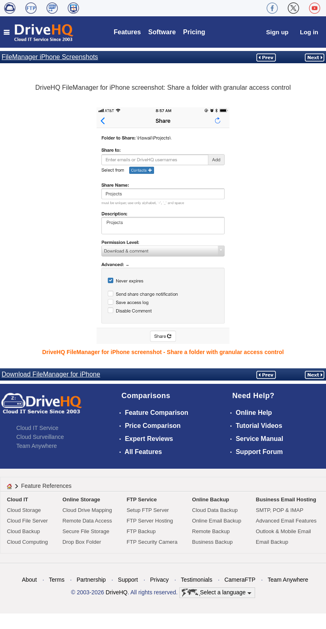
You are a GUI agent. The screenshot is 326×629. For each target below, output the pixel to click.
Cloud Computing (27, 542)
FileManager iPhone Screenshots (50, 56)
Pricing (194, 32)
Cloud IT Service (37, 428)
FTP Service (142, 499)
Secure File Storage (85, 531)
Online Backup (210, 499)
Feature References (46, 486)
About (29, 579)
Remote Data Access (87, 521)
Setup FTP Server (148, 510)
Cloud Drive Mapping (87, 510)
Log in (309, 32)
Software (162, 32)
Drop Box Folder (81, 542)
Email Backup (272, 542)
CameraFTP (240, 579)
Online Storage (81, 499)
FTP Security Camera (152, 542)
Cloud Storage (24, 510)
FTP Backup (141, 531)
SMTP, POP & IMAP (280, 510)
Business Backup (212, 542)
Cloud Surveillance (40, 437)
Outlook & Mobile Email (283, 531)
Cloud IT (17, 499)
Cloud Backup (23, 531)
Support (128, 579)
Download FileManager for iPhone (51, 374)
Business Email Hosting (286, 499)
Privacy (159, 579)
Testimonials (196, 579)
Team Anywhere (36, 446)
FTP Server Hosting (150, 521)
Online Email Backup (216, 521)
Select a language (216, 593)
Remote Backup (211, 531)
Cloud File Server (27, 521)
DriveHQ (117, 592)
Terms (56, 579)
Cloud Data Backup (215, 510)
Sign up (277, 32)
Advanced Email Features (286, 521)
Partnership (91, 579)
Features (127, 32)
